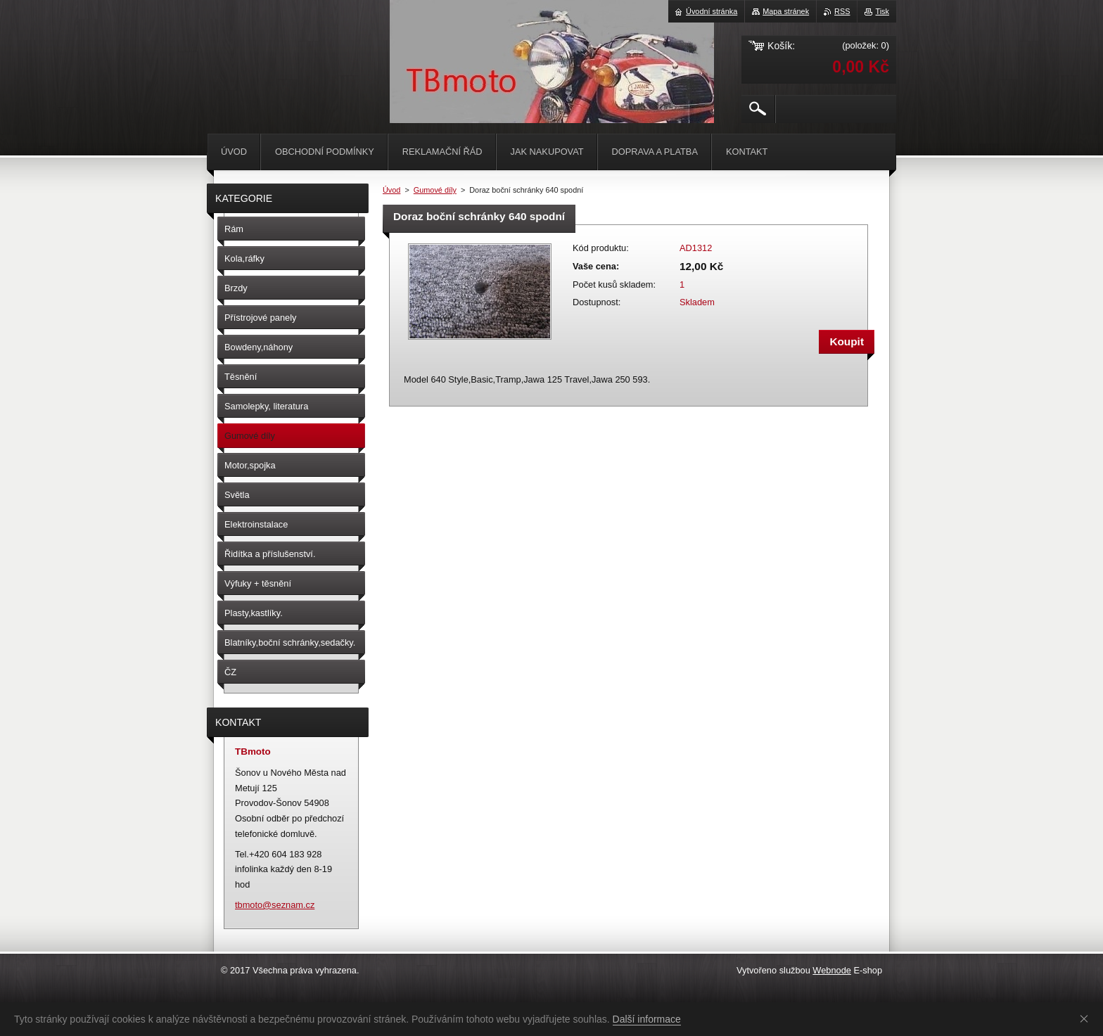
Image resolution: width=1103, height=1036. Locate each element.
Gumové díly (435, 190)
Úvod (391, 190)
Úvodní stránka (711, 11)
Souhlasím (1087, 1018)
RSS (842, 11)
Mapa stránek (786, 11)
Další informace (647, 1019)
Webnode (831, 970)
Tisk (882, 11)
